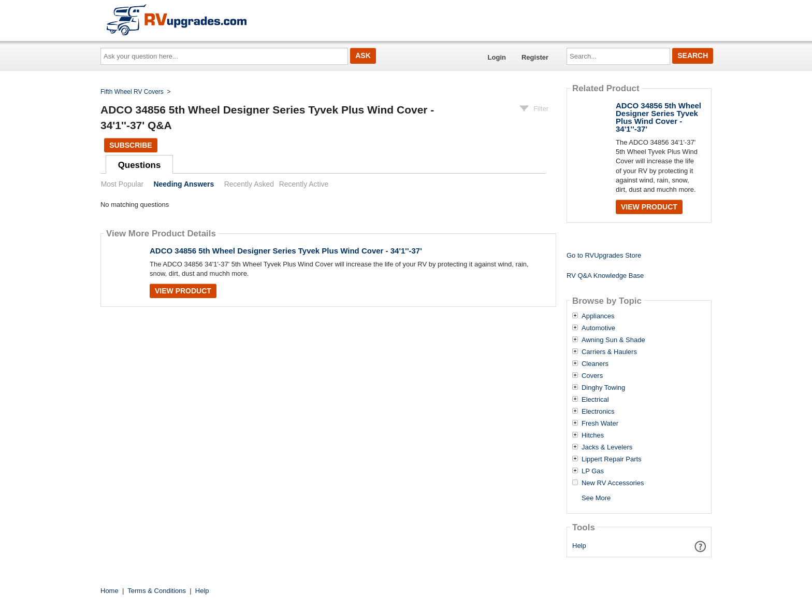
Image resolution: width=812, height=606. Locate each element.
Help (579, 545)
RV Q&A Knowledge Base (605, 275)
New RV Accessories (613, 483)
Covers (592, 375)
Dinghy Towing (603, 387)
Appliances (598, 316)
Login (497, 57)
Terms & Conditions (156, 591)
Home (109, 591)
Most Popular (122, 184)
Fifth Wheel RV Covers (132, 91)
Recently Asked (249, 184)
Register (534, 57)
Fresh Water (600, 423)
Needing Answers (183, 184)
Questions (139, 165)
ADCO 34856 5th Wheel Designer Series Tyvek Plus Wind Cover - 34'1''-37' (286, 250)
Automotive (598, 328)
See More (596, 498)
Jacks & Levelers (607, 447)
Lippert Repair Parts (612, 459)
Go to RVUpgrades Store (604, 255)
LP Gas (593, 471)
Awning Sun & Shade (613, 340)
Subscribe (130, 145)
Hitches (593, 435)
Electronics (598, 411)
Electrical (595, 399)
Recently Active (304, 184)
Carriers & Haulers (609, 352)
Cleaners (595, 364)
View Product (183, 291)
